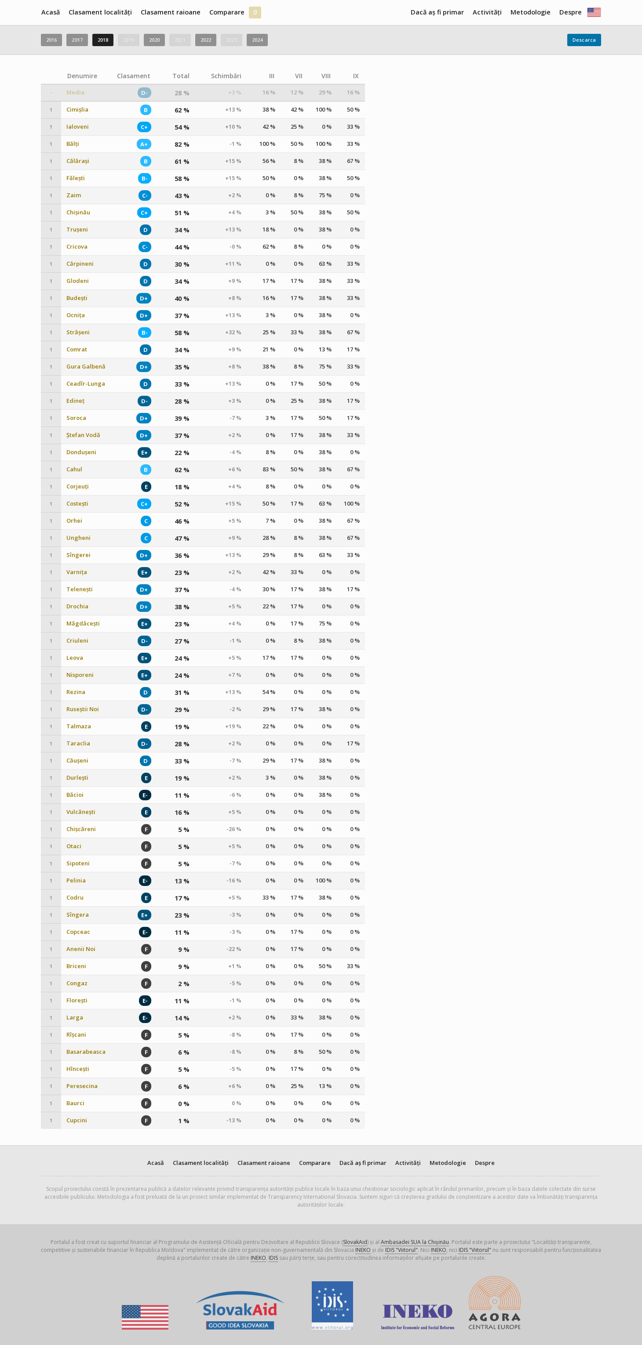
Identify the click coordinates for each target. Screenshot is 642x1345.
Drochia (77, 606)
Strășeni (78, 332)
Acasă (50, 12)
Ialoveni (77, 126)
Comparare (226, 12)
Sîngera (77, 914)
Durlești (77, 777)
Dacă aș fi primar (437, 12)
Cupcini (76, 1120)
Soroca (76, 418)
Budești (77, 298)
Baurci (75, 1103)
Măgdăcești (83, 623)
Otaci (73, 846)
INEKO (363, 1250)
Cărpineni (80, 264)
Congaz (77, 983)
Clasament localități (100, 12)
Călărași (77, 161)
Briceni (76, 966)
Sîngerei (78, 555)
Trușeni (77, 229)
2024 (257, 39)
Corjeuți (77, 486)
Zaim (73, 195)
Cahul (74, 469)
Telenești (79, 589)
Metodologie (531, 12)
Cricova (77, 246)
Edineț (75, 401)
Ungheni (78, 538)
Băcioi (75, 795)
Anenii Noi (80, 949)
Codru (75, 897)
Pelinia (76, 880)
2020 (154, 39)
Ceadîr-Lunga (85, 383)
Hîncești (77, 1069)
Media (75, 92)
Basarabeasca (86, 1052)
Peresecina (82, 1086)
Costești (77, 503)
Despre (570, 12)
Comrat (76, 349)
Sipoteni (78, 863)
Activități (487, 12)
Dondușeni (81, 452)
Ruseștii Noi (82, 709)
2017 (77, 39)
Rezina (75, 692)
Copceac (78, 932)
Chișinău (78, 212)
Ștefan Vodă (83, 435)
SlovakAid (355, 1242)
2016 (51, 39)
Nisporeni (80, 675)
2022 (206, 39)
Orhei (74, 520)
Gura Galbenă (86, 366)
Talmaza (78, 726)
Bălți (72, 144)
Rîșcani (76, 1034)
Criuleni (77, 640)
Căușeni (77, 760)
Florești (77, 1000)
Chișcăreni (81, 829)
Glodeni (77, 281)
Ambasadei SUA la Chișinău (415, 1242)
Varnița (76, 572)
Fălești (75, 178)
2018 (103, 39)
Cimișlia (77, 109)
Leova (74, 658)
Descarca (584, 39)
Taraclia (78, 743)
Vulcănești (80, 812)
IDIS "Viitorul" (401, 1250)
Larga (74, 1017)
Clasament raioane (171, 12)
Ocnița (75, 315)
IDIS (273, 1258)
